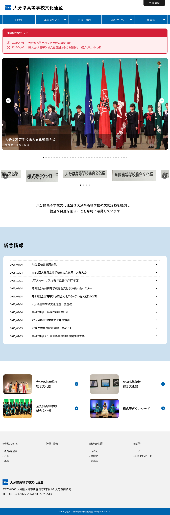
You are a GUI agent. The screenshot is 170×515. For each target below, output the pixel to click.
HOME (19, 20)
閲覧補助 (154, 3)
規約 (6, 460)
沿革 (6, 456)
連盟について (52, 20)
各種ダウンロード (143, 456)
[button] (7, 100)
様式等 (151, 20)
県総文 (94, 460)
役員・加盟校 (10, 451)
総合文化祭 (118, 20)
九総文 (94, 451)
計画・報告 (85, 20)
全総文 (94, 456)
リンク (137, 451)
